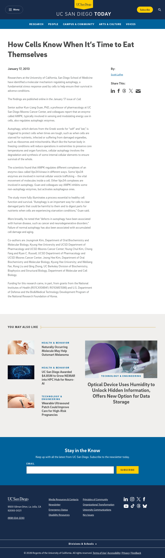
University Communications (97, 509)
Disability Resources (59, 514)
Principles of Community (95, 499)
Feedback (136, 552)
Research (36, 24)
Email (30, 463)
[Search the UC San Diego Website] (160, 10)
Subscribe (128, 469)
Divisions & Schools (83, 543)
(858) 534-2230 (16, 517)
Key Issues (88, 514)
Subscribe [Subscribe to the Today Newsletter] (145, 9)
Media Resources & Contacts (63, 499)
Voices (131, 24)
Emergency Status (58, 509)
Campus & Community (79, 24)
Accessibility (114, 552)
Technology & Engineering (121, 376)
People (53, 24)
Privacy (126, 552)
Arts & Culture (110, 24)
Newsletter (54, 504)
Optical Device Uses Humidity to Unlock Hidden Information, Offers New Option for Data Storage (121, 393)
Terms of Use (99, 552)
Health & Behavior (55, 342)
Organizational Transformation (98, 504)
